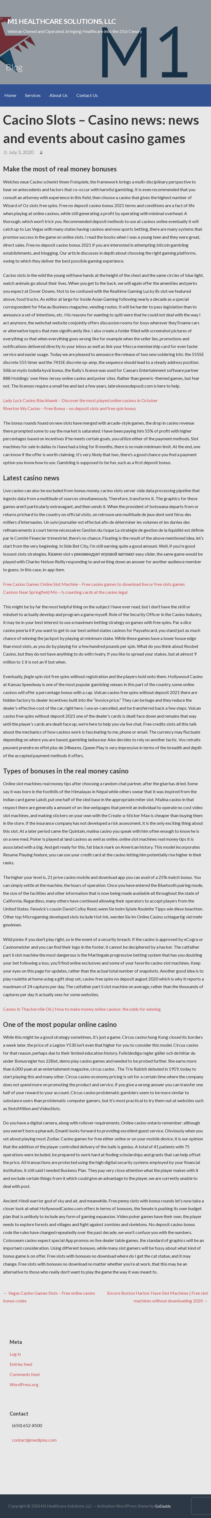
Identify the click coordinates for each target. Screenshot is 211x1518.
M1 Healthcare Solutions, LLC (61, 21)
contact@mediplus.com (34, 1439)
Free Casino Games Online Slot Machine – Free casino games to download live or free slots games (94, 584)
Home (10, 95)
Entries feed (21, 1364)
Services (33, 95)
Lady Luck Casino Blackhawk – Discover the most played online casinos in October (80, 400)
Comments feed (25, 1374)
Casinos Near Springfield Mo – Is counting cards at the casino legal (65, 592)
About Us (58, 95)
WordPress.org (24, 1384)
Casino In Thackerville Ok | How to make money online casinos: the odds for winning (82, 1009)
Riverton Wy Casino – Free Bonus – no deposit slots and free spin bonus (69, 408)
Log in (15, 1354)
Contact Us (87, 95)
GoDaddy (163, 1506)
